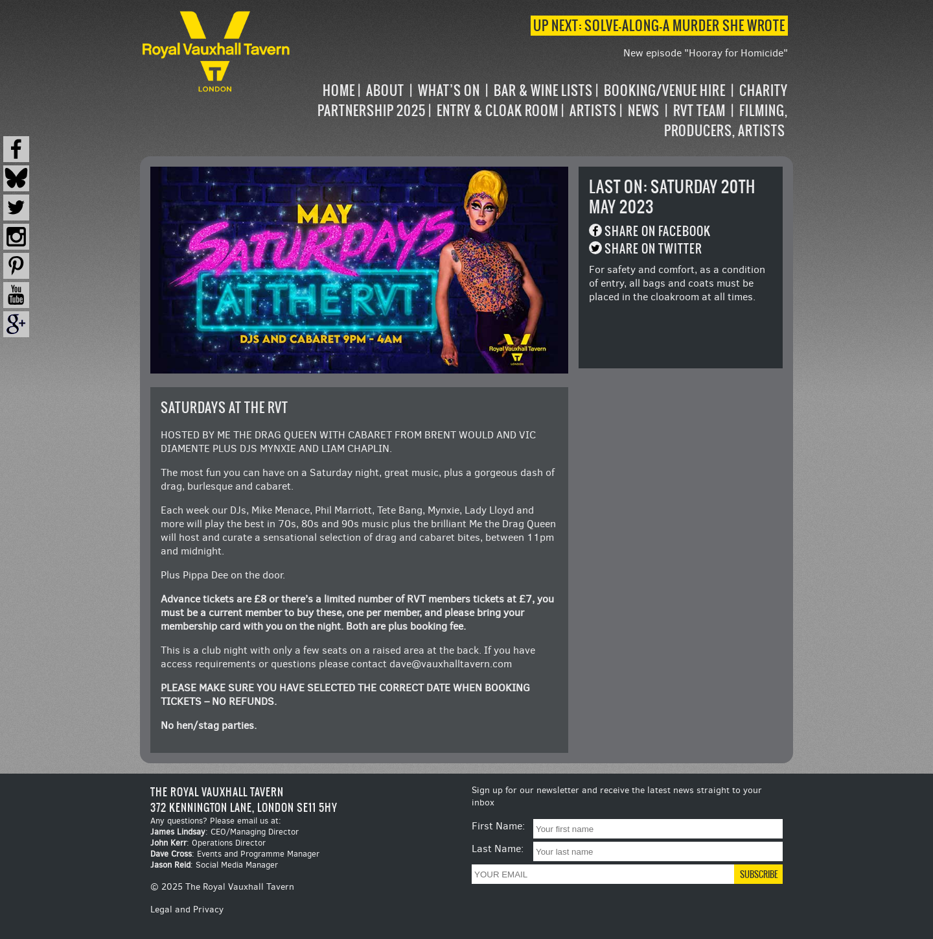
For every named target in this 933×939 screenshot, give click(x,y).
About (385, 90)
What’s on (449, 90)
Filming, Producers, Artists (726, 121)
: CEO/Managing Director (224, 831)
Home (339, 90)
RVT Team (699, 111)
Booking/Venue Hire (665, 90)
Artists (593, 111)
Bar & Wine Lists (543, 90)
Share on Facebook (658, 231)
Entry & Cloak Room (498, 111)
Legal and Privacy (187, 909)
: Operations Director (208, 842)
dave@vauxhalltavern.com (450, 664)
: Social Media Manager (214, 864)
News (644, 111)
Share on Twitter (653, 248)
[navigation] (540, 110)
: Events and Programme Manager (234, 853)
